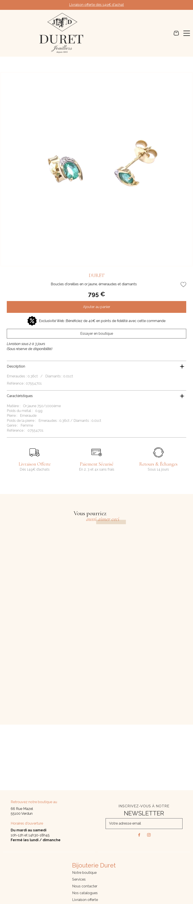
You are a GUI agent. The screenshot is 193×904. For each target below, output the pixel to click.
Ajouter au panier (96, 307)
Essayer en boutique (96, 333)
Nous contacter (84, 886)
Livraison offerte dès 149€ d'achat (96, 5)
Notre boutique (84, 873)
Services (79, 879)
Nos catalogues (85, 893)
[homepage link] (61, 33)
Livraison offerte (85, 900)
